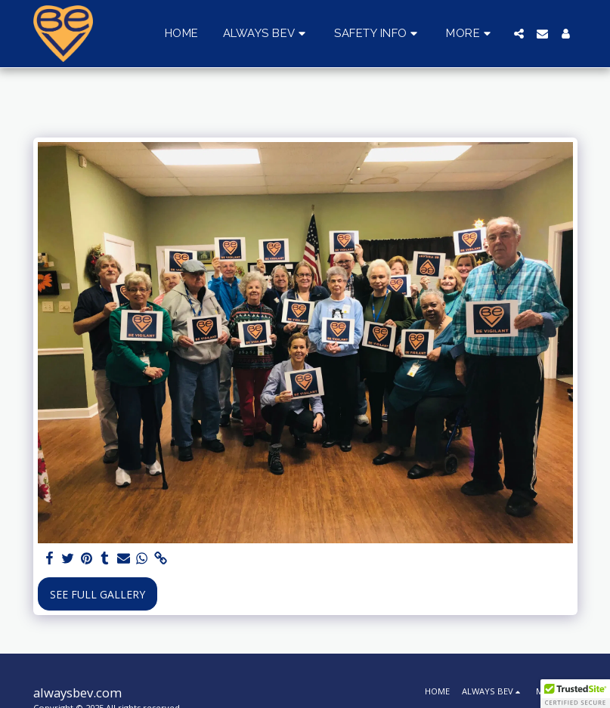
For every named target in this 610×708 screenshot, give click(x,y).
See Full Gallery (97, 594)
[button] (267, 34)
